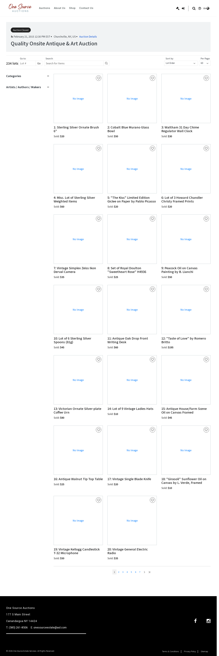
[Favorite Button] (98, 78)
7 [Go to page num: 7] (139, 571)
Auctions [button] (44, 8)
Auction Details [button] (88, 36)
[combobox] (180, 63)
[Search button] (106, 63)
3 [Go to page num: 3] (122, 571)
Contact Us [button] (86, 8)
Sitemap (204, 651)
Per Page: (205, 58)
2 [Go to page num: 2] (118, 571)
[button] (78, 129)
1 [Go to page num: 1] (114, 571)
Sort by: (170, 58)
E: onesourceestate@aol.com (49, 627)
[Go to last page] (149, 571)
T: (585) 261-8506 (17, 627)
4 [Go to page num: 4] (127, 571)
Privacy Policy (190, 651)
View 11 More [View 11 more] (13, 178)
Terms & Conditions (170, 651)
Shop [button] (72, 8)
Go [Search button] (39, 63)
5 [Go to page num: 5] (131, 571)
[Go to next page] (144, 571)
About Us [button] (59, 8)
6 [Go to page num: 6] (135, 571)
